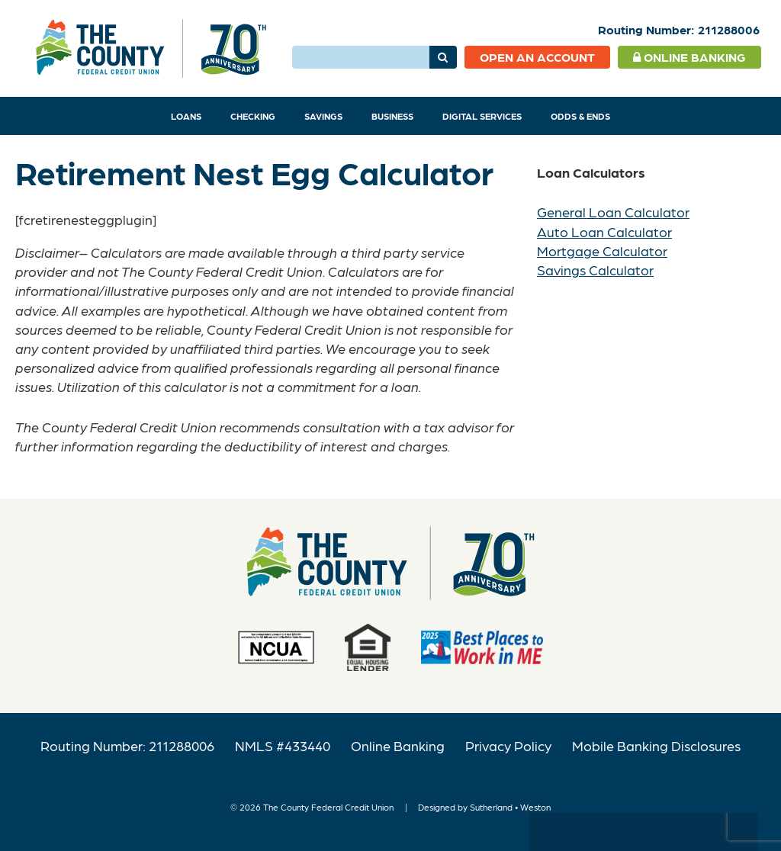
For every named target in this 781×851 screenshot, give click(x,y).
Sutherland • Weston (510, 806)
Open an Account (537, 57)
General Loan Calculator (613, 212)
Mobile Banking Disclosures (656, 745)
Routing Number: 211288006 (127, 745)
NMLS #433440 (282, 745)
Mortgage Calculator (602, 250)
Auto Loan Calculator (604, 231)
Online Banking (689, 57)
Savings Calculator (595, 270)
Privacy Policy (508, 745)
